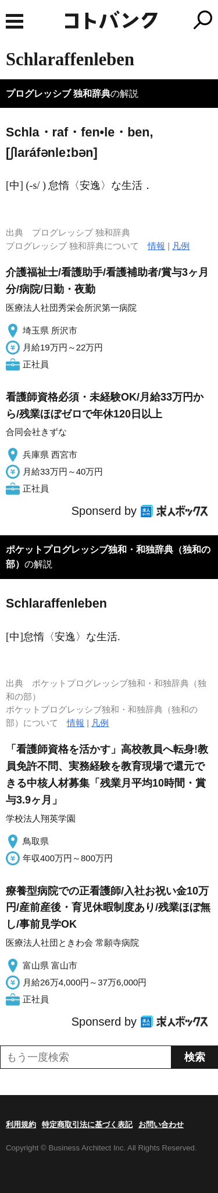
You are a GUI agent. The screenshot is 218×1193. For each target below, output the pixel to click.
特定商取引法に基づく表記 (87, 1124)
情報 (156, 246)
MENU (14, 21)
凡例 (181, 246)
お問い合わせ (161, 1124)
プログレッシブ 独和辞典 (58, 94)
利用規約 (21, 1124)
